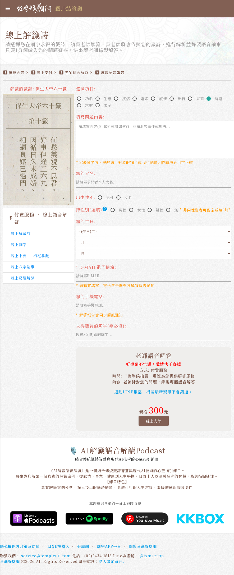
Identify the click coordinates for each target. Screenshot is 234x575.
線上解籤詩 (21, 233)
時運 (219, 98)
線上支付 (153, 421)
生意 (108, 98)
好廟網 (83, 546)
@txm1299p (152, 555)
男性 (110, 197)
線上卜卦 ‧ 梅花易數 (30, 255)
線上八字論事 (23, 266)
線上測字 (19, 244)
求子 (108, 105)
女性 (128, 197)
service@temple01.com (46, 555)
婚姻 (145, 98)
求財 (89, 105)
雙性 (160, 210)
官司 (200, 98)
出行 (182, 98)
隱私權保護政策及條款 (20, 546)
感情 (163, 98)
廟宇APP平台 (109, 546)
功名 (89, 98)
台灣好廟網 (10, 561)
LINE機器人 (58, 546)
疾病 (126, 98)
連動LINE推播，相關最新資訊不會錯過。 (153, 391)
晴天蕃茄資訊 (111, 561)
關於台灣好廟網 (143, 546)
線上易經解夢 (23, 277)
